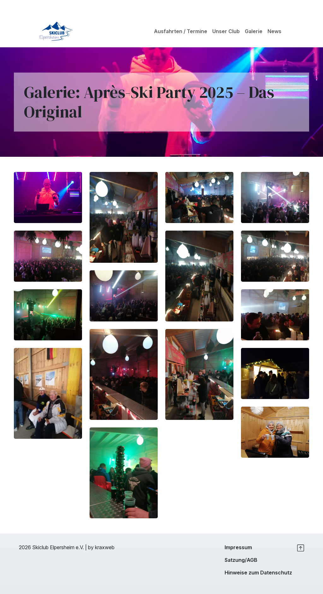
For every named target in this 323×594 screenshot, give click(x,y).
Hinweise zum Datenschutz (258, 572)
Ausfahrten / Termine (180, 31)
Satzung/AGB (241, 560)
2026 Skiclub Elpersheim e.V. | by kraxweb (67, 547)
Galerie (253, 31)
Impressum (238, 547)
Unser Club (226, 31)
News (274, 31)
